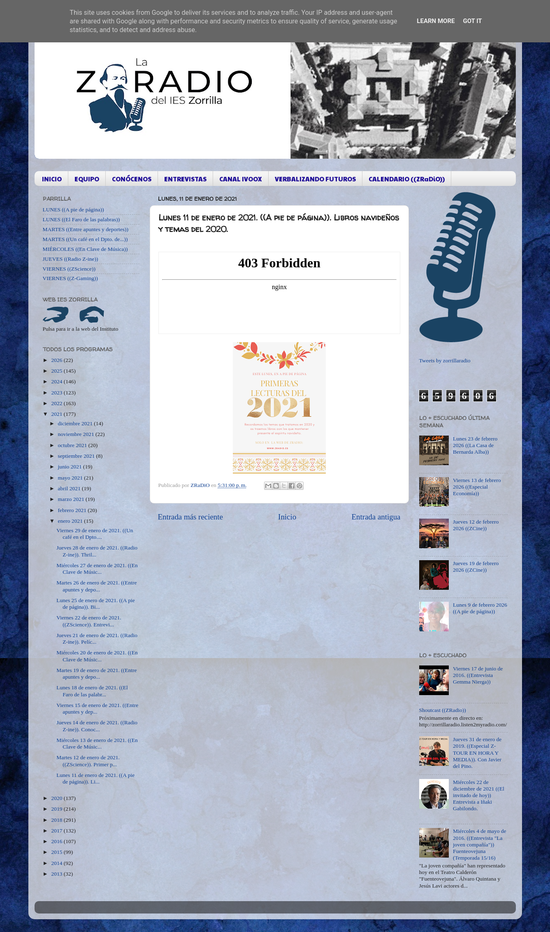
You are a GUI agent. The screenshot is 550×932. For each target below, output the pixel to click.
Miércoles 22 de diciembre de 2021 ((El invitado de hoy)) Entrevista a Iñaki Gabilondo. (478, 795)
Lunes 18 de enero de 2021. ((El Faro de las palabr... (92, 690)
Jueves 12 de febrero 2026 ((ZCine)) (476, 525)
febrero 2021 (73, 510)
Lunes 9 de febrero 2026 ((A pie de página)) (480, 608)
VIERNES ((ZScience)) (69, 269)
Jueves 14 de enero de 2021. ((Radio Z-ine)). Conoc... (96, 725)
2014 (57, 863)
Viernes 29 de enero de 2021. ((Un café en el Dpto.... (94, 533)
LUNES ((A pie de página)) (73, 209)
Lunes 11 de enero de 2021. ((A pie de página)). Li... (95, 778)
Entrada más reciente (190, 516)
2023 (57, 392)
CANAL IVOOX (240, 178)
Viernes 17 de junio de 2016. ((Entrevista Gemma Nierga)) (478, 675)
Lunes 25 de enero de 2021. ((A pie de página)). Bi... (95, 603)
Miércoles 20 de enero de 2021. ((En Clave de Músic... (97, 655)
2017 (57, 831)
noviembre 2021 (76, 434)
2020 (57, 798)
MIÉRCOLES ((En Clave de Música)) (85, 249)
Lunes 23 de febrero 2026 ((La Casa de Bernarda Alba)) (475, 445)
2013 (57, 874)
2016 (57, 841)
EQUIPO (86, 178)
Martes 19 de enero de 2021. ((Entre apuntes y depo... (96, 673)
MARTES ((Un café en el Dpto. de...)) (85, 239)
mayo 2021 (71, 478)
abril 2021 (70, 488)
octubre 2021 (73, 445)
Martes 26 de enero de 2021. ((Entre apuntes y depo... (96, 586)
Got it (472, 21)
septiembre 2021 (77, 456)
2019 (57, 809)
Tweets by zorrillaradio (445, 360)
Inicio (287, 516)
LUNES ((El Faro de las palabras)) (81, 219)
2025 (57, 371)
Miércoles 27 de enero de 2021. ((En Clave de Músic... (97, 568)
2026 (57, 360)
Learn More (436, 21)
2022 (57, 403)
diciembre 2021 (76, 423)
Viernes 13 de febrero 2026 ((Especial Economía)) (477, 486)
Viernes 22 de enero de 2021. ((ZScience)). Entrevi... (88, 620)
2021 (57, 414)
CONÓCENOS (131, 178)
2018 (57, 820)
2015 (57, 852)
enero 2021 (71, 521)
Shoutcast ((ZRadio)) (442, 710)
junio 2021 (71, 467)
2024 (57, 381)
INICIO (52, 178)
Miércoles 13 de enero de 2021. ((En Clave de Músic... (97, 743)
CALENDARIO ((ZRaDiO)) (407, 178)
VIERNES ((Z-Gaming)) (70, 278)
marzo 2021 (72, 499)
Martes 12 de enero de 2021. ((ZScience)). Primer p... (88, 760)
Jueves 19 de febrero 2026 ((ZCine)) (476, 566)
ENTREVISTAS (185, 178)
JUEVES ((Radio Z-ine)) (70, 259)
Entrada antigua (375, 516)
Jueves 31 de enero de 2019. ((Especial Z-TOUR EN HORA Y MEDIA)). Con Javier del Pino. (477, 752)
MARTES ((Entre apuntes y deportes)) (85, 229)
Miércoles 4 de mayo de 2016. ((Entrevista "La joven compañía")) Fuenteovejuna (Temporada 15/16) (479, 844)
